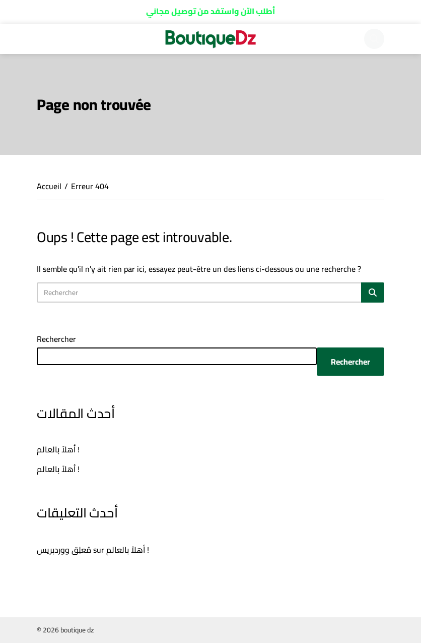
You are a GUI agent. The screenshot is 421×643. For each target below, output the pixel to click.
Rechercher (56, 339)
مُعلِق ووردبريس (64, 549)
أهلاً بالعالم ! (58, 449)
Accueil (49, 186)
